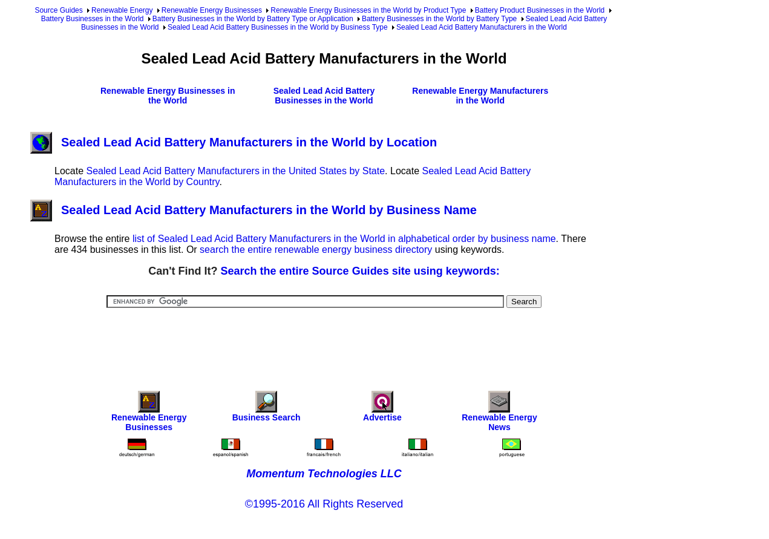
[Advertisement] (324, 341)
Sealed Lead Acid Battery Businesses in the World (324, 95)
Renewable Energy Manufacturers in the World (480, 95)
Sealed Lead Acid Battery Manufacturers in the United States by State (235, 171)
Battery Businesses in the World (92, 19)
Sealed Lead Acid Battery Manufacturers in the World (481, 27)
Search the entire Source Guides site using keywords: (360, 271)
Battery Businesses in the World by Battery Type (439, 19)
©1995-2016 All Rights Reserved (324, 504)
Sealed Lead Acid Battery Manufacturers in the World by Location (233, 142)
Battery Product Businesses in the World (540, 10)
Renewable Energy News (499, 414)
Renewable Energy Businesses (212, 10)
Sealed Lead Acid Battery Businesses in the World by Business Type (278, 27)
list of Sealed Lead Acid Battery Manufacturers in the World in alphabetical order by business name (344, 239)
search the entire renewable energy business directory (316, 249)
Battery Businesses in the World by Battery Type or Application (252, 19)
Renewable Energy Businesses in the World (167, 95)
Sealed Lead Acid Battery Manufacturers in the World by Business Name (253, 210)
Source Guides (58, 10)
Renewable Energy (121, 10)
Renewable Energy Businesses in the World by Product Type (368, 10)
